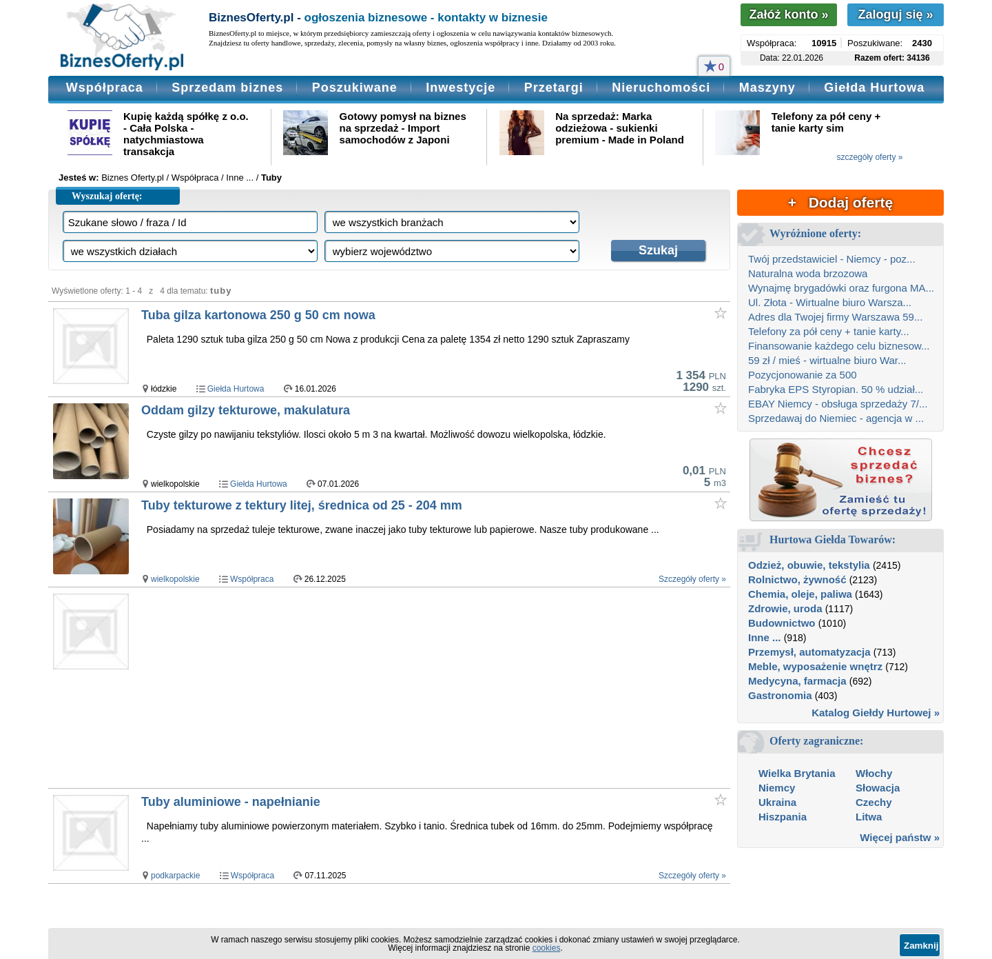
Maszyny (767, 87)
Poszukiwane (354, 87)
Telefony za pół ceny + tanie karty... (828, 331)
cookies (547, 948)
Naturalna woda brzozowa (807, 273)
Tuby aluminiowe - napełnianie (230, 802)
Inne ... (764, 637)
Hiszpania (782, 816)
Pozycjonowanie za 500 (802, 375)
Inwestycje (460, 87)
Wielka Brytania (797, 773)
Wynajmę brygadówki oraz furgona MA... (841, 288)
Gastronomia (780, 695)
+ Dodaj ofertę (840, 202)
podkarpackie (175, 875)
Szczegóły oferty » (692, 579)
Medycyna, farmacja (797, 681)
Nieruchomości (661, 87)
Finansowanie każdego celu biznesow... (839, 346)
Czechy (874, 802)
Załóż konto (788, 14)
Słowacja (878, 788)
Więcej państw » (900, 837)
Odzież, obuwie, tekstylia (809, 565)
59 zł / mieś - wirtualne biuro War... (827, 360)
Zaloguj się (895, 14)
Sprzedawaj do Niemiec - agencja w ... (836, 418)
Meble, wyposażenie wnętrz (815, 666)
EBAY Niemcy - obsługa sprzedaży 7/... (837, 404)
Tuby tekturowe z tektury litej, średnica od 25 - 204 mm (301, 505)
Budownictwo (782, 623)
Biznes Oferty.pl (132, 177)
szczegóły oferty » (869, 157)
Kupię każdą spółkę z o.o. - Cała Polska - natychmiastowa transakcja (186, 133)
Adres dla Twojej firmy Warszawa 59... (835, 317)
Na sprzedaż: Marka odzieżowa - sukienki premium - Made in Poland (619, 127)
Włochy (874, 773)
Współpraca (104, 87)
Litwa (869, 816)
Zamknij (921, 945)
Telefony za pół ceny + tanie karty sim (826, 122)
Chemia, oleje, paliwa (800, 594)
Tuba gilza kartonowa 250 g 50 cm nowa (258, 315)
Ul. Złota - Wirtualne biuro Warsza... (829, 302)
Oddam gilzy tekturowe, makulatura (245, 410)
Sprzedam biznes (227, 87)
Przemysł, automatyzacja (809, 652)
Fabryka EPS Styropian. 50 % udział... (835, 389)
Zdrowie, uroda (785, 608)
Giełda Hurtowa (874, 87)
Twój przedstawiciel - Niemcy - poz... (832, 259)
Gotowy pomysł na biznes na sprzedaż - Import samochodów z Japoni (403, 127)
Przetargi (553, 87)
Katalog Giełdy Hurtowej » (876, 712)
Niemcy (776, 788)
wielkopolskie (175, 579)
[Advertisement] (405, 687)
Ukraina (777, 802)
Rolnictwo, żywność (797, 579)
